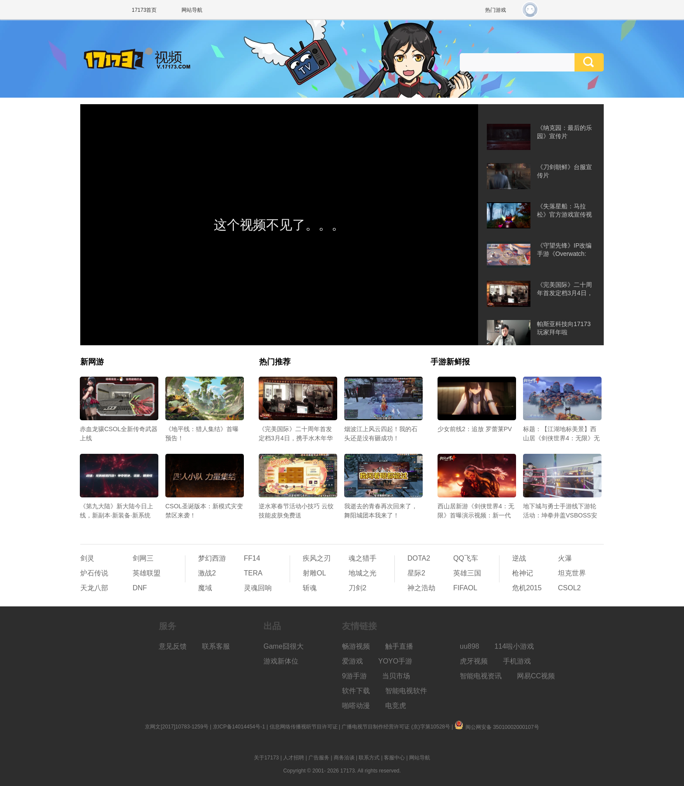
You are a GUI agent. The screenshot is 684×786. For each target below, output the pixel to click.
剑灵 (87, 558)
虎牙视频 (474, 661)
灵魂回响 (258, 588)
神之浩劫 (421, 588)
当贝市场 (396, 676)
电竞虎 (395, 705)
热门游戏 (495, 10)
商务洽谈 (344, 758)
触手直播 (399, 646)
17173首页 (144, 10)
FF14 (252, 558)
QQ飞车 (465, 558)
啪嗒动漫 (356, 705)
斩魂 (310, 588)
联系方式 (369, 758)
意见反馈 (173, 646)
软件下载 (356, 690)
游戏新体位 (280, 661)
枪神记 (522, 573)
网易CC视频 (536, 676)
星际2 (416, 573)
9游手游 (354, 676)
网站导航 (191, 10)
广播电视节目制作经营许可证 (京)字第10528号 (396, 727)
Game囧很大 (283, 646)
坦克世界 (572, 573)
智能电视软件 (406, 690)
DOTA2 (418, 558)
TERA (253, 573)
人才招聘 (293, 758)
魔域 (205, 588)
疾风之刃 (317, 558)
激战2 (207, 573)
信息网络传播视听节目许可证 (304, 727)
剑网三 (143, 558)
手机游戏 (517, 661)
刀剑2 (357, 588)
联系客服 (216, 646)
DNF (140, 588)
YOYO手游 (395, 661)
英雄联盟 (147, 573)
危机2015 (527, 588)
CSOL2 (569, 588)
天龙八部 (94, 588)
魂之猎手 (362, 558)
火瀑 (565, 558)
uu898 (469, 646)
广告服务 (318, 758)
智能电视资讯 (481, 676)
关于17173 (266, 758)
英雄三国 (467, 573)
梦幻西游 (212, 558)
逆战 (519, 558)
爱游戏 (352, 661)
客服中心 (394, 758)
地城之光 (362, 573)
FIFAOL (465, 588)
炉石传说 (94, 573)
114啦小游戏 (514, 646)
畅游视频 (356, 646)
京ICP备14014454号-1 (239, 727)
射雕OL (314, 573)
